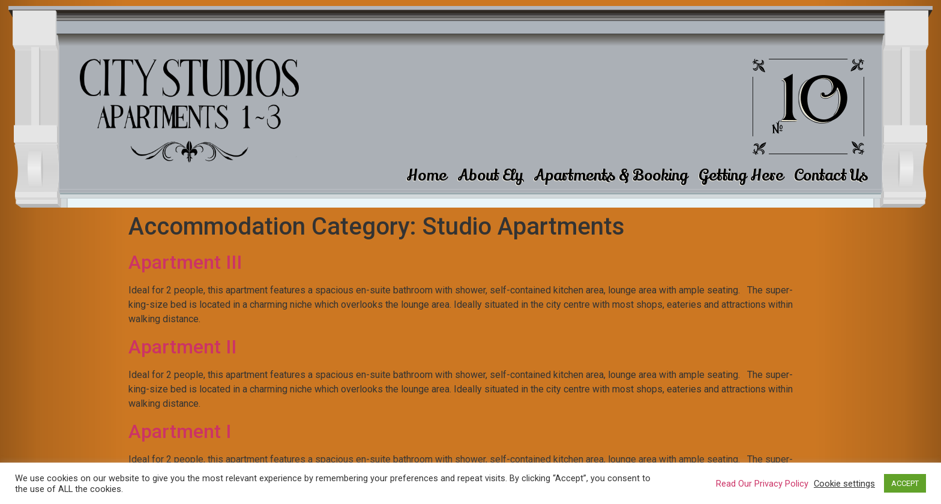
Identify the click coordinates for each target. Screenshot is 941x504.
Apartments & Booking (611, 175)
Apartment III (185, 262)
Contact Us (831, 175)
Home (426, 175)
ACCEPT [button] (905, 483)
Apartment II (182, 346)
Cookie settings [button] (844, 483)
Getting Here (741, 175)
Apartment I (179, 431)
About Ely (490, 175)
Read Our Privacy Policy (762, 483)
